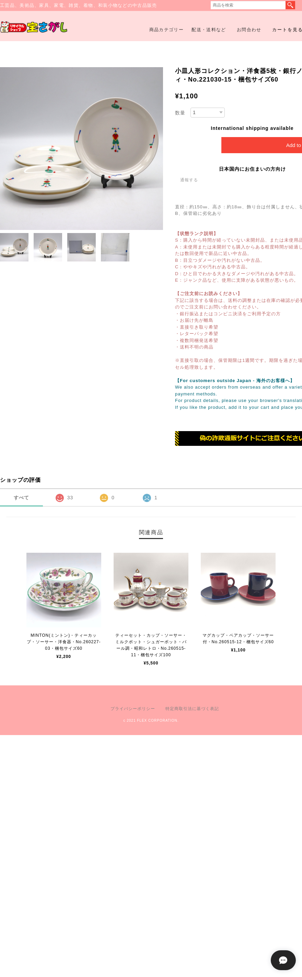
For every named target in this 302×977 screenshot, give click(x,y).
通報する (189, 180)
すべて (21, 497)
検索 (290, 5)
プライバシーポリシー (133, 708)
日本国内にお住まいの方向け (252, 169)
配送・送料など (208, 29)
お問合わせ (249, 29)
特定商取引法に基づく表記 (192, 708)
